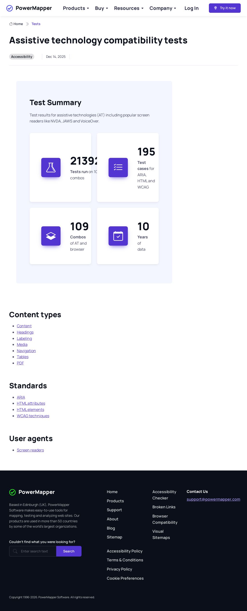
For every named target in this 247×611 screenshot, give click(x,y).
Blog (111, 528)
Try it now (225, 8)
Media (22, 344)
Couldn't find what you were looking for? (42, 541)
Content (24, 326)
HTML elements (30, 409)
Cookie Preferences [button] (125, 578)
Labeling (24, 338)
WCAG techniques (33, 415)
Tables (22, 356)
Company (161, 8)
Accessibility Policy (125, 551)
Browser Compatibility (165, 519)
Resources (126, 8)
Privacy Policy (119, 569)
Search (69, 551)
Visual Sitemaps (161, 534)
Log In (192, 8)
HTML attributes (31, 403)
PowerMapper (29, 8)
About (112, 519)
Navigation (26, 350)
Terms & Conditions (125, 560)
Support (114, 509)
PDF (20, 363)
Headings (25, 332)
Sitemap (114, 537)
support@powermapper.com (213, 499)
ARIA (21, 397)
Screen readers (30, 450)
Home (16, 24)
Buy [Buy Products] (99, 8)
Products (74, 8)
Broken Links (164, 507)
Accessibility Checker (164, 495)
